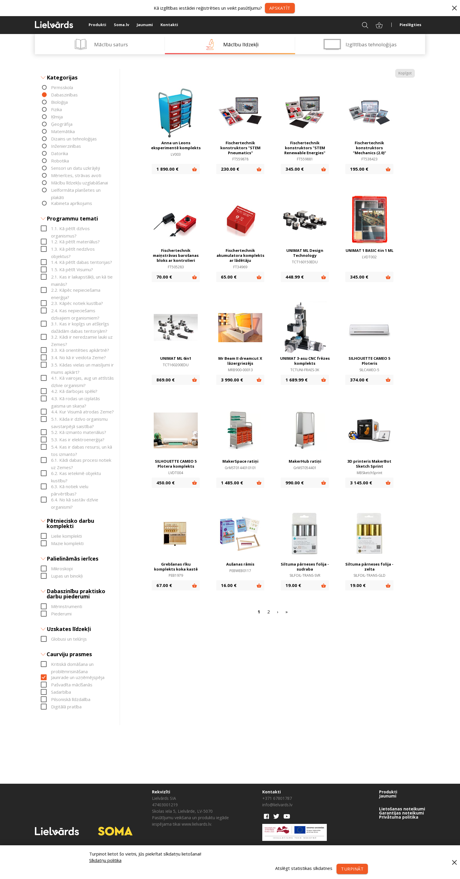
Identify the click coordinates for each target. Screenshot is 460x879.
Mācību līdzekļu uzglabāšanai (79, 183)
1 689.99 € (296, 380)
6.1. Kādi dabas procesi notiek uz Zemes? (81, 460)
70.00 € (164, 277)
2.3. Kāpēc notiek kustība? (77, 303)
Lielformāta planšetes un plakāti (76, 190)
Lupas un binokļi (67, 576)
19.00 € (293, 585)
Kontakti (169, 25)
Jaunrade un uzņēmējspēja (77, 677)
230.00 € (230, 169)
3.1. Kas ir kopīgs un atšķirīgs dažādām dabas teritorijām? (80, 324)
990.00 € (294, 483)
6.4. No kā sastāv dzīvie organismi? (74, 500)
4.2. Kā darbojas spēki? (74, 391)
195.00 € (359, 169)
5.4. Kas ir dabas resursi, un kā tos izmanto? (81, 447)
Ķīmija (57, 117)
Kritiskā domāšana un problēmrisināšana (72, 664)
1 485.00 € (232, 483)
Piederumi (61, 614)
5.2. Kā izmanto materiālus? (78, 432)
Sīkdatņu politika (105, 860)
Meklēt (361, 25)
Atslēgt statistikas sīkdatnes (303, 868)
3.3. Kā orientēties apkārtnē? (80, 350)
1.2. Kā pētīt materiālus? (75, 242)
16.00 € (228, 585)
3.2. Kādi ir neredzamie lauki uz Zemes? (82, 337)
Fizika (56, 109)
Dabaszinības (64, 95)
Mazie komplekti (67, 543)
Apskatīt (280, 8)
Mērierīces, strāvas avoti (76, 175)
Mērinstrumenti (66, 606)
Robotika (60, 161)
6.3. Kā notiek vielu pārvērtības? (69, 486)
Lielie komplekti (66, 536)
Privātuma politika (398, 817)
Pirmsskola (62, 87)
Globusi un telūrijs (69, 639)
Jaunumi (145, 25)
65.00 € (228, 277)
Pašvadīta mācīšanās (71, 685)
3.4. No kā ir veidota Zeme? (78, 357)
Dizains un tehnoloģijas (74, 139)
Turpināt (351, 869)
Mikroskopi (62, 568)
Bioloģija (59, 102)
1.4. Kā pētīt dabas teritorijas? (81, 262)
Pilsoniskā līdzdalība (70, 699)
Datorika (59, 153)
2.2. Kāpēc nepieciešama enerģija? (75, 290)
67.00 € (164, 585)
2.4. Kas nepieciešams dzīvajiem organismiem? (75, 311)
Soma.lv (121, 25)
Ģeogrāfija (61, 124)
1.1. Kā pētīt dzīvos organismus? (70, 228)
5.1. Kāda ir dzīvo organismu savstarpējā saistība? (79, 419)
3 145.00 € (361, 483)
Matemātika (63, 131)
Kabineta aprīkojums (71, 203)
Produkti (97, 25)
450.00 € (165, 483)
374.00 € (359, 380)
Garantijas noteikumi (401, 813)
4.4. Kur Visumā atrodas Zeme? (82, 412)
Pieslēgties (410, 25)
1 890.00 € (167, 169)
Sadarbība (61, 692)
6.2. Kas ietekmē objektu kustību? (76, 473)
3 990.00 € (232, 380)
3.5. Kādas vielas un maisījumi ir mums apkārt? (82, 365)
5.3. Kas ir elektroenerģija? (77, 439)
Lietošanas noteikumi (402, 809)
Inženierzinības (66, 146)
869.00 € (165, 380)
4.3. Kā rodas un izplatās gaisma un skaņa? (75, 399)
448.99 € (294, 277)
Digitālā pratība (66, 707)
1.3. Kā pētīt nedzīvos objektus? (73, 249)
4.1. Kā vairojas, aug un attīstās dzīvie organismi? (82, 378)
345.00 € (294, 169)
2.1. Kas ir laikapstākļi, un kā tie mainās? (82, 277)
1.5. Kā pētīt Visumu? (72, 269)
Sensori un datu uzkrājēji (75, 168)
